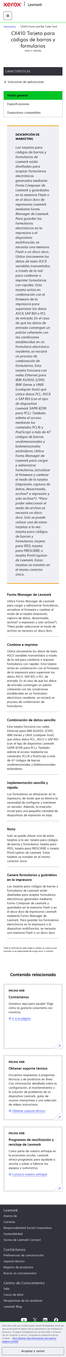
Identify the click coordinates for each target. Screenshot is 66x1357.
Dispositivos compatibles (24, 113)
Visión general (17, 95)
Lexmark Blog (13, 1307)
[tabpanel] (33, 531)
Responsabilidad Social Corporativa (28, 1228)
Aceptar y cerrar (33, 1351)
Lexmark (11, 1210)
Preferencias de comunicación (24, 1255)
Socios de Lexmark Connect (22, 1240)
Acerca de (10, 1216)
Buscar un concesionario (20, 1273)
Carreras (9, 1222)
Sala (6, 1289)
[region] (33, 1339)
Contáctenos (14, 1249)
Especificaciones (18, 104)
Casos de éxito (13, 1295)
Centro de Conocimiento (24, 1283)
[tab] (33, 95)
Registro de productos (18, 1267)
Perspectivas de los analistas (23, 1301)
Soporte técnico (14, 1261)
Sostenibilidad (13, 1234)
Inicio (45, 5)
